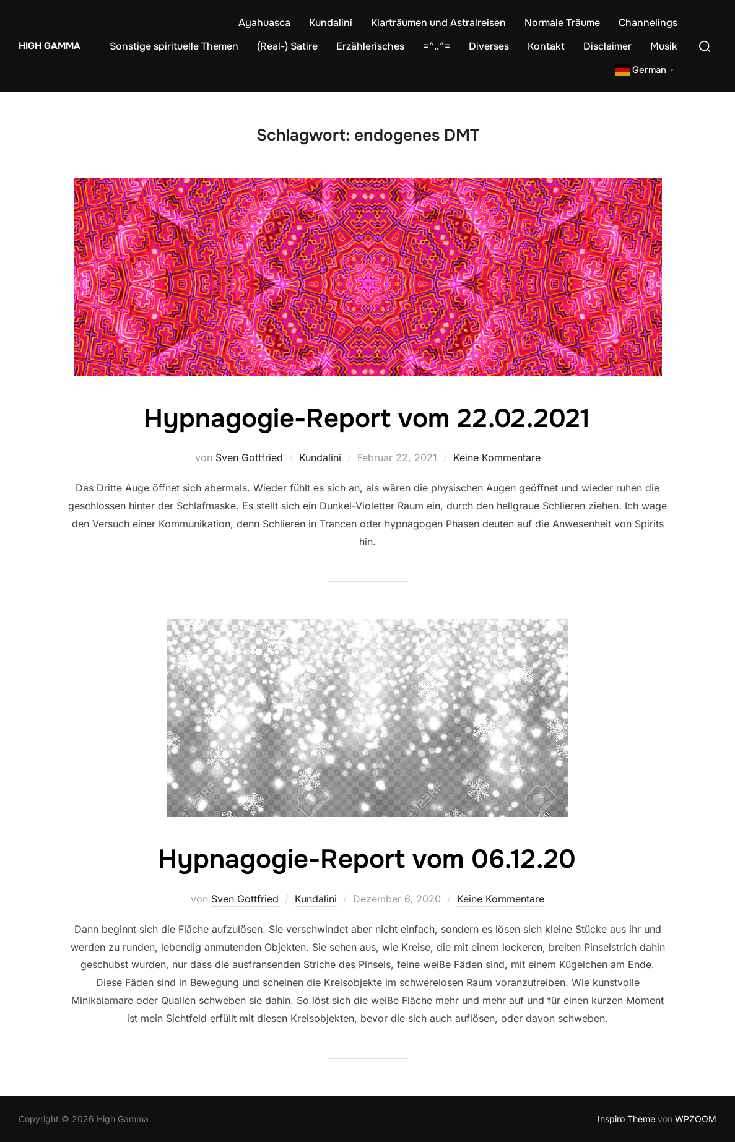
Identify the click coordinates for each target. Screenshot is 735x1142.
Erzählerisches (370, 46)
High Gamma (49, 46)
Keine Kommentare (497, 457)
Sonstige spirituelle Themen (174, 46)
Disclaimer (607, 46)
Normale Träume (562, 22)
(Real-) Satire (287, 46)
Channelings (648, 22)
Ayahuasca (264, 22)
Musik (663, 46)
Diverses (489, 46)
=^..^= (436, 46)
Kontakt (546, 46)
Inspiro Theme (626, 1119)
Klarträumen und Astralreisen (438, 22)
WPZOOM (695, 1119)
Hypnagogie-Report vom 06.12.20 (367, 859)
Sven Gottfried (249, 457)
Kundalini (330, 22)
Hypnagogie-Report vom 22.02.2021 (367, 418)
